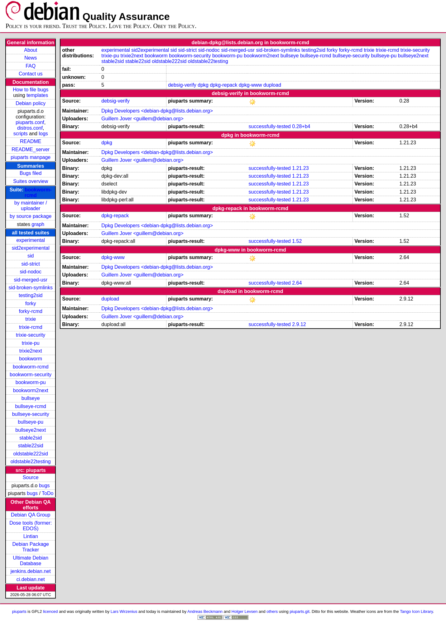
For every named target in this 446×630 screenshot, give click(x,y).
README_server (31, 149)
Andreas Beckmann (205, 611)
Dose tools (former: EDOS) (30, 525)
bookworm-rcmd (31, 366)
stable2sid (30, 437)
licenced (50, 611)
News (30, 57)
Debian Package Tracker (30, 546)
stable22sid (30, 445)
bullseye (31, 398)
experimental (30, 240)
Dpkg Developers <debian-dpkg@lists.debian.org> (157, 110)
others (272, 611)
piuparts (19, 611)
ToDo (47, 493)
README (30, 141)
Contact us (30, 73)
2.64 (297, 283)
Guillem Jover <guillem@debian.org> (142, 118)
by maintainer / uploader (30, 205)
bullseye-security (30, 414)
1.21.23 (300, 168)
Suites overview (30, 181)
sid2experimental (31, 248)
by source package (30, 216)
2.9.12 (299, 324)
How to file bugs (30, 89)
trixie (30, 319)
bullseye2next (30, 430)
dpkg (203, 85)
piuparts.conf (30, 122)
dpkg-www (250, 85)
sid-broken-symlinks (31, 287)
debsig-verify (182, 85)
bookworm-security (30, 374)
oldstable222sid (30, 453)
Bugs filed (30, 173)
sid (30, 255)
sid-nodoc (30, 271)
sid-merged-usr (30, 279)
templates (37, 95)
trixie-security (30, 335)
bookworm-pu (31, 382)
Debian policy (31, 103)
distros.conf (30, 128)
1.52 (297, 241)
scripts (20, 133)
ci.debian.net (31, 579)
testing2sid (31, 295)
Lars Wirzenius (124, 611)
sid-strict (30, 264)
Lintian (30, 536)
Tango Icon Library (416, 611)
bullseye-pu (30, 422)
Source (31, 477)
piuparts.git (299, 611)
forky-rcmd (30, 311)
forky (30, 303)
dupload (272, 85)
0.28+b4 (301, 126)
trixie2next (30, 350)
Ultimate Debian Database (30, 560)
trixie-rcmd (30, 327)
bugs (44, 485)
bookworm (30, 358)
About (30, 50)
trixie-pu (31, 343)
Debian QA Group (30, 514)
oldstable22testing (31, 461)
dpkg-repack (223, 85)
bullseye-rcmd (30, 406)
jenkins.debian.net (31, 571)
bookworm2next (30, 390)
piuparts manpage (30, 157)
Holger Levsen (245, 611)
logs (43, 133)
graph (37, 224)
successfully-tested (270, 126)
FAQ (31, 66)
